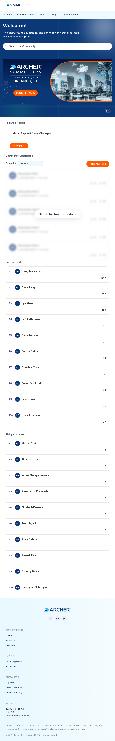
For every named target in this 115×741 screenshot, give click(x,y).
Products (8, 14)
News (43, 14)
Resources (11, 640)
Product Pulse (12, 666)
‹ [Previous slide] (6, 83)
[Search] (57, 46)
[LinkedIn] (64, 618)
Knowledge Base (26, 14)
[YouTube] (57, 618)
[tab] (106, 111)
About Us (10, 645)
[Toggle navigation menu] (37, 5)
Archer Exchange (14, 687)
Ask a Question (98, 164)
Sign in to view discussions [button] (57, 214)
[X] (50, 618)
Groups (54, 14)
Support (10, 682)
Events (9, 635)
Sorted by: (11, 163)
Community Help (70, 14)
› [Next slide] (109, 83)
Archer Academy (14, 692)
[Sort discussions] (30, 163)
